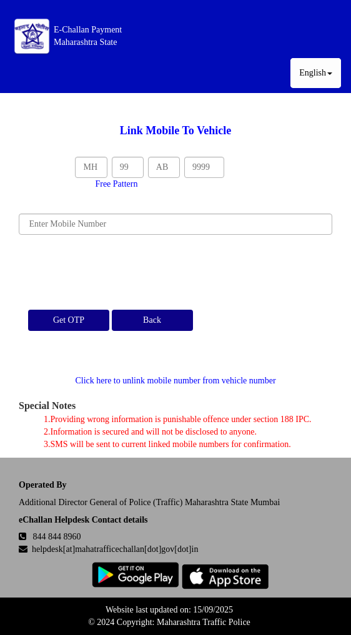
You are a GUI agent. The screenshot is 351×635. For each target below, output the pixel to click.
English (315, 72)
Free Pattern (116, 184)
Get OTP (68, 320)
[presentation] (114, 272)
